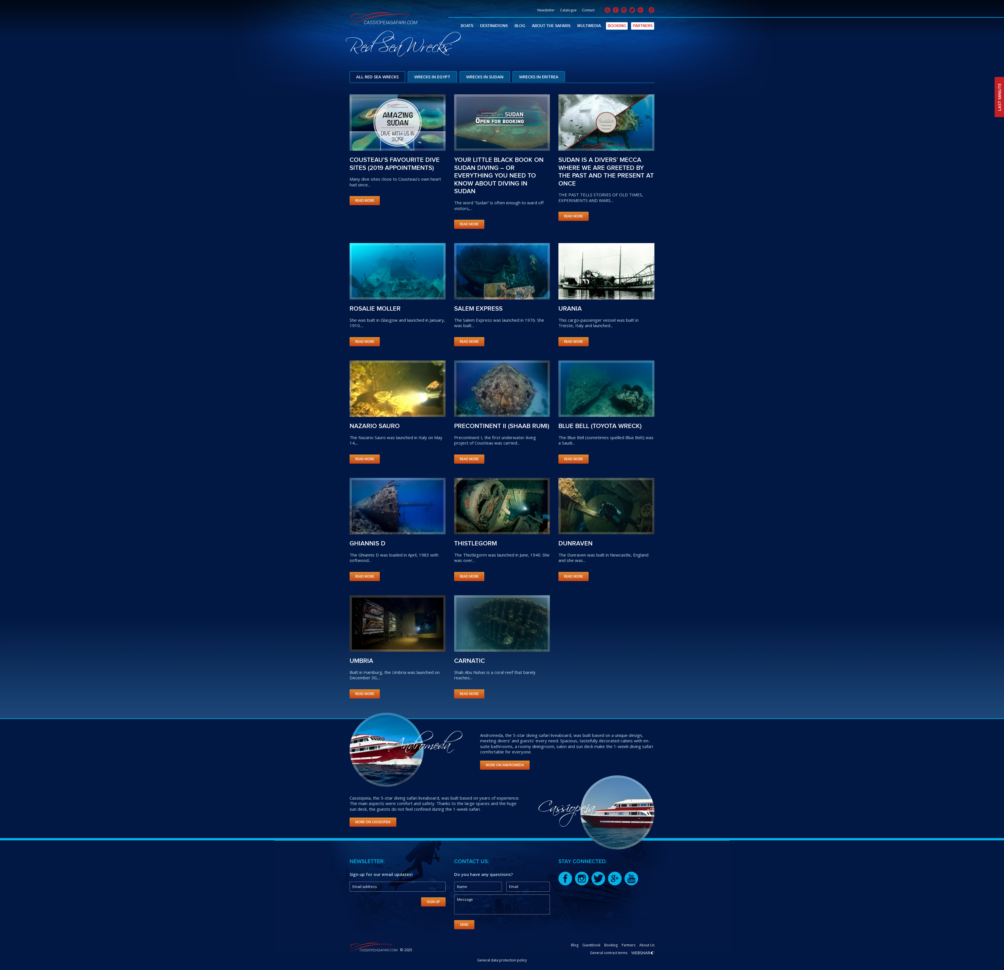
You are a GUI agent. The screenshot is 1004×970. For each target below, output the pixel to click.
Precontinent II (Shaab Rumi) (501, 425)
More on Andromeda (505, 764)
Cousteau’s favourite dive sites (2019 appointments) (395, 163)
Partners (642, 25)
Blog (520, 25)
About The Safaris (551, 25)
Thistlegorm (475, 543)
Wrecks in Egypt (432, 77)
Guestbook (591, 944)
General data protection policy (502, 959)
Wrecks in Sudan (484, 77)
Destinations (494, 25)
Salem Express (478, 308)
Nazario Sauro (375, 425)
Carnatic (469, 660)
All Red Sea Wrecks (377, 77)
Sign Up (433, 901)
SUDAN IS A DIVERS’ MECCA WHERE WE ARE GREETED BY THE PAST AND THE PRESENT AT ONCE (606, 171)
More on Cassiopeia (373, 821)
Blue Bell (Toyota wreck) (600, 425)
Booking (617, 25)
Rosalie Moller (375, 308)
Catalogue (568, 10)
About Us (646, 944)
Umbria (361, 660)
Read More (364, 199)
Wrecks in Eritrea (538, 77)
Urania (570, 308)
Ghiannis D (367, 543)
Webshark (642, 952)
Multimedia (589, 25)
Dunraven (575, 543)
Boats (467, 25)
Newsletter (546, 10)
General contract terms (608, 952)
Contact (588, 10)
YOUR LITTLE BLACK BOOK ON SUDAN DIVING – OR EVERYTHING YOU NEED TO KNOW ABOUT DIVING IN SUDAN (499, 175)
